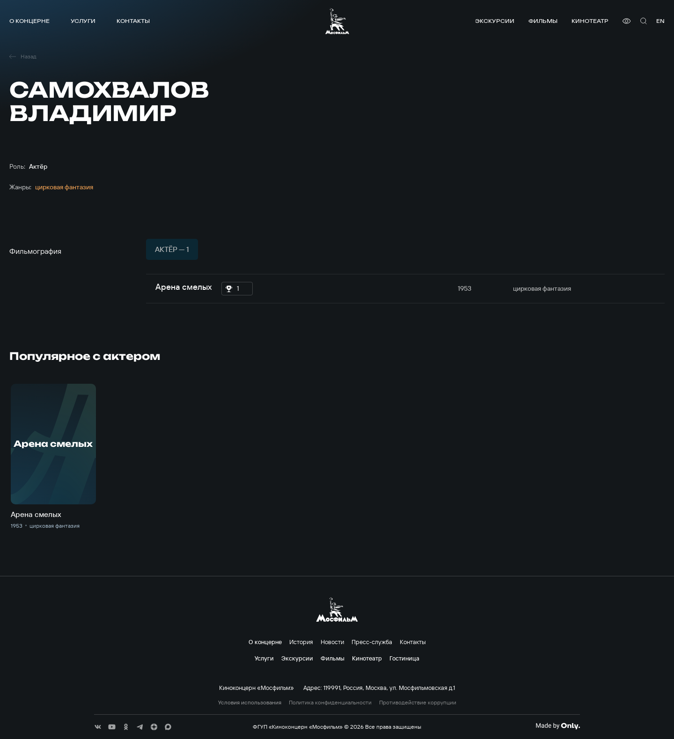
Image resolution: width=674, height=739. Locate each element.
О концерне (29, 20)
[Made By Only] (557, 726)
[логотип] (337, 21)
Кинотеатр (589, 20)
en (660, 20)
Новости (332, 642)
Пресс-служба (372, 642)
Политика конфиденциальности (330, 702)
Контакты (133, 20)
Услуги (83, 20)
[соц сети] (98, 727)
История (301, 642)
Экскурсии (494, 20)
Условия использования (249, 702)
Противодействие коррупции (417, 702)
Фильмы (542, 20)
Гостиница (404, 658)
